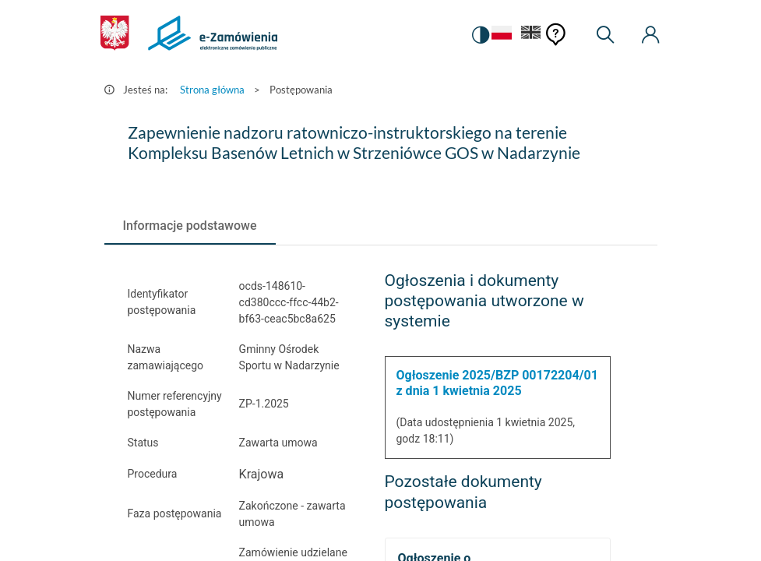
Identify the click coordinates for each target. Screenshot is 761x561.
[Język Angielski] (531, 35)
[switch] (477, 35)
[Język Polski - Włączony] (498, 35)
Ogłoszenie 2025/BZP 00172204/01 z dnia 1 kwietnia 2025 (497, 383)
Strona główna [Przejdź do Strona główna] (212, 89)
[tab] (190, 226)
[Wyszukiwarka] (605, 35)
